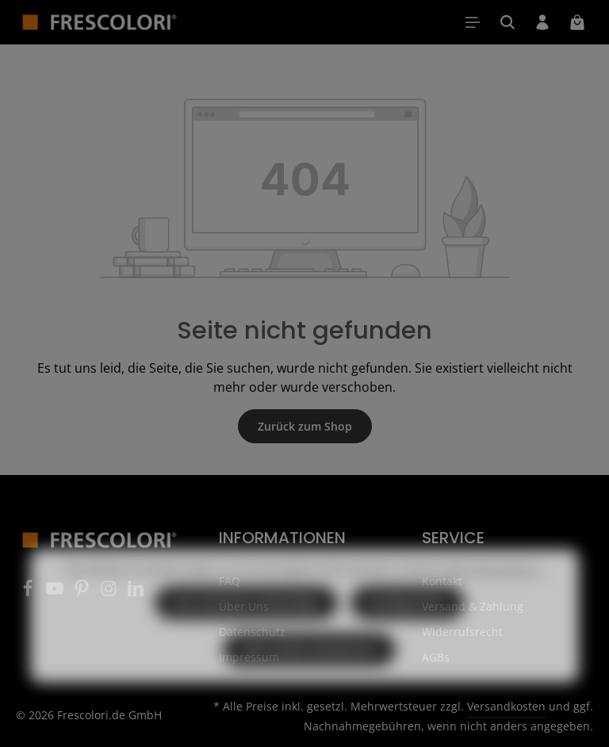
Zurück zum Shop (305, 426)
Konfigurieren (407, 634)
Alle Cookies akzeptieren (309, 680)
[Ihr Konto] (542, 22)
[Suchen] (507, 22)
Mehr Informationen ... (495, 600)
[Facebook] (29, 592)
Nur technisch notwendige (246, 634)
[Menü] (472, 22)
